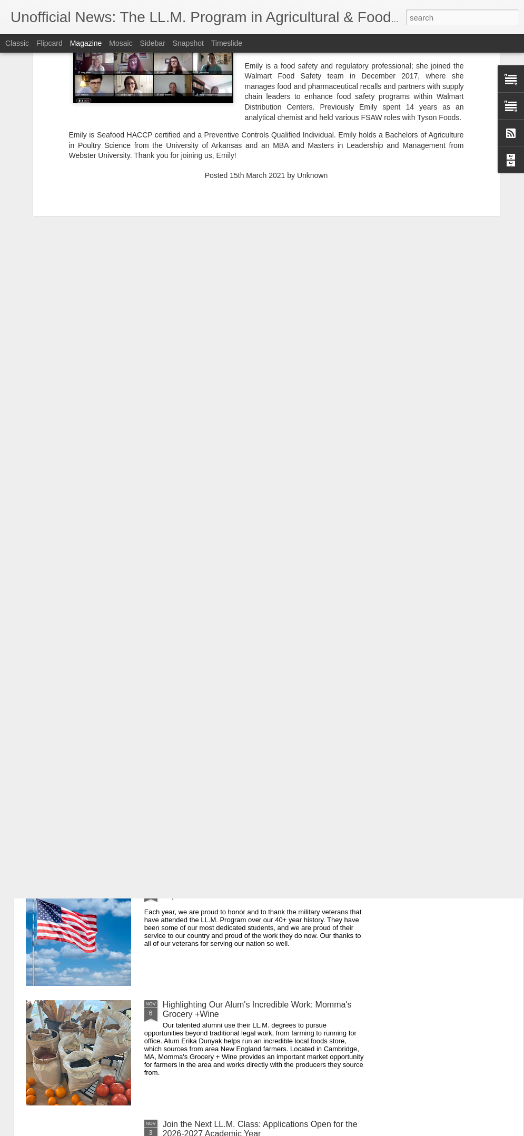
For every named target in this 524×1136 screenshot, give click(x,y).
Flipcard (49, 43)
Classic (17, 43)
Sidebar (152, 43)
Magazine (86, 43)
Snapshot (188, 43)
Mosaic (120, 43)
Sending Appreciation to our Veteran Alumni (244, 885)
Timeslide (226, 43)
